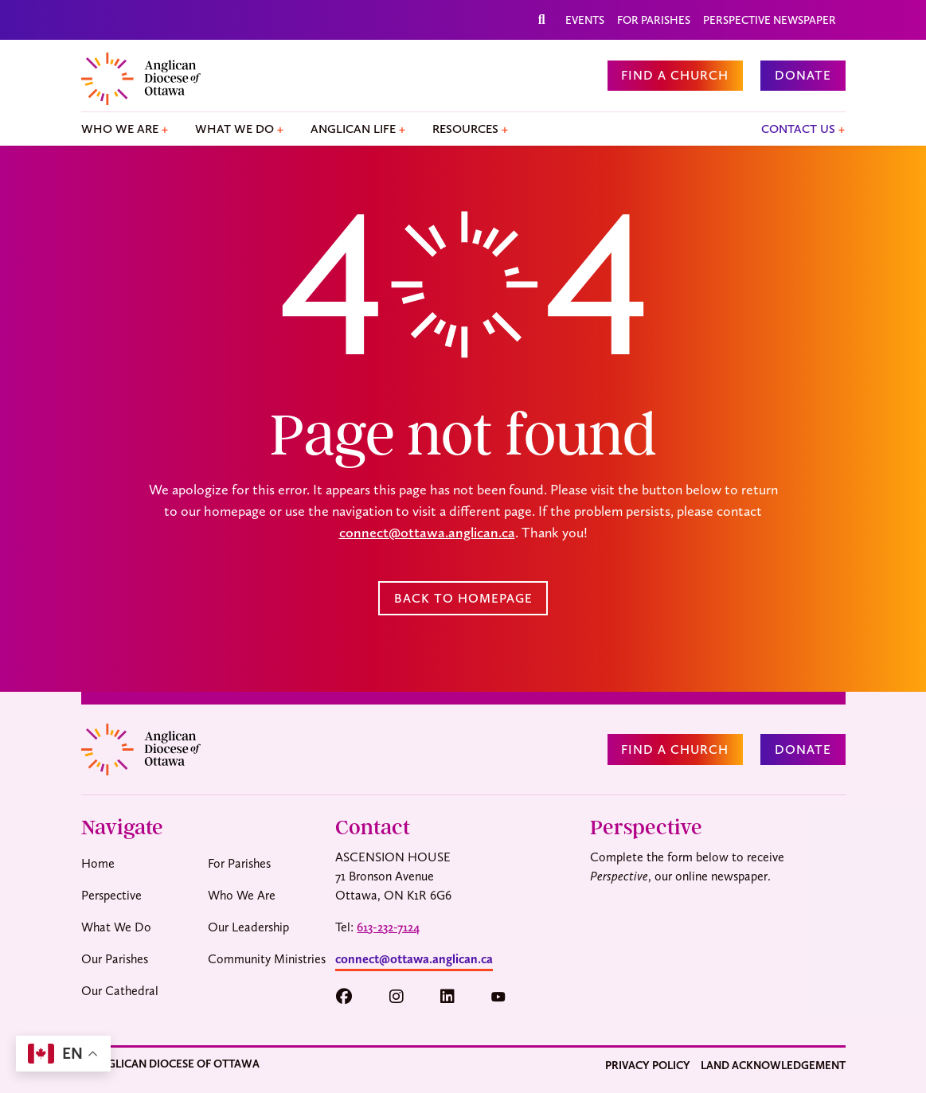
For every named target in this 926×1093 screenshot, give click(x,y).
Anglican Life (353, 129)
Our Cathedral (119, 990)
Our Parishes (114, 958)
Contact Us (798, 129)
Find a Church (675, 75)
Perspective (111, 895)
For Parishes (653, 20)
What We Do (234, 129)
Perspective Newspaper (769, 20)
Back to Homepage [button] (463, 598)
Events (584, 20)
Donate (803, 75)
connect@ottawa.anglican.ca (427, 532)
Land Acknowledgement (773, 1065)
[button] (351, 997)
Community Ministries (267, 958)
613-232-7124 (388, 927)
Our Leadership (248, 927)
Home (98, 863)
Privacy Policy (647, 1065)
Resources (465, 129)
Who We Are (119, 129)
